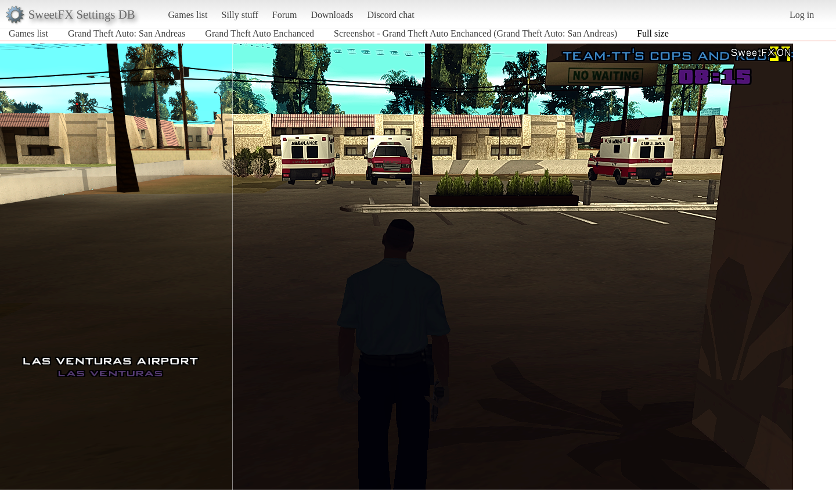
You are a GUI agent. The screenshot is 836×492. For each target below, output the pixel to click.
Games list (188, 15)
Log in (802, 15)
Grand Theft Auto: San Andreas (126, 33)
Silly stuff (240, 15)
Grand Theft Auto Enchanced (259, 33)
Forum (284, 15)
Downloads (332, 15)
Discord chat (390, 15)
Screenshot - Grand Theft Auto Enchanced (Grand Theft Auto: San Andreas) (475, 33)
